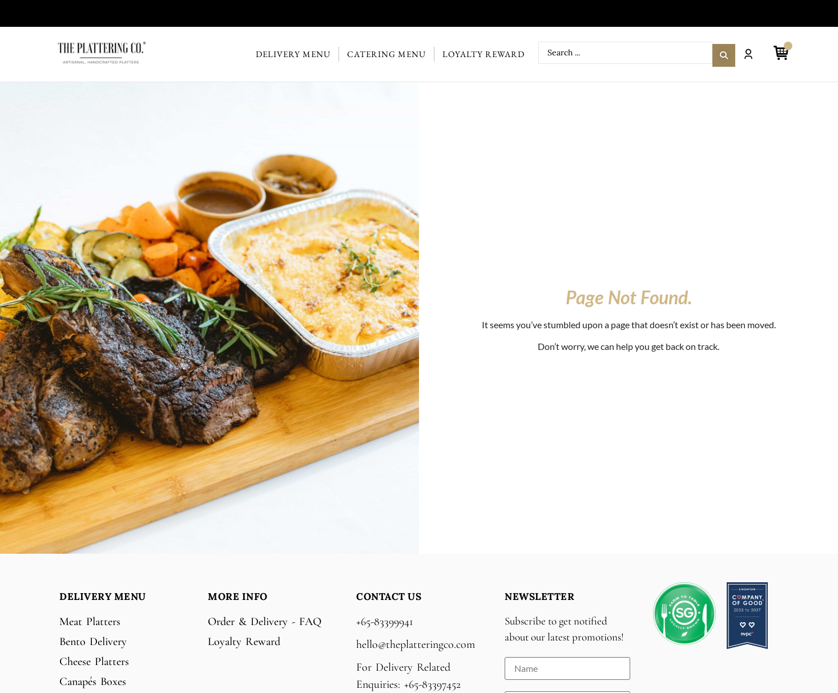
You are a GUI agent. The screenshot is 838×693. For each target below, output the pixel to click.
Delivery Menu (293, 54)
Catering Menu (386, 54)
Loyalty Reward (483, 54)
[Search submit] (723, 53)
